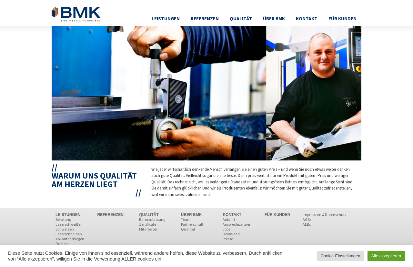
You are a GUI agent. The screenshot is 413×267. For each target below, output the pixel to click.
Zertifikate (147, 224)
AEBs (307, 224)
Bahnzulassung (152, 219)
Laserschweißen (69, 224)
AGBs (307, 219)
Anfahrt (229, 219)
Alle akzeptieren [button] (386, 255)
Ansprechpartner (236, 224)
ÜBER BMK (191, 214)
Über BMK (274, 18)
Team (186, 219)
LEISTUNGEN (67, 214)
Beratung (63, 219)
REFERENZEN (110, 214)
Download (231, 233)
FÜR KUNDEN (277, 214)
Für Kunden (342, 18)
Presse (228, 238)
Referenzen (205, 18)
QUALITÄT (149, 214)
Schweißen (64, 229)
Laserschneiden (68, 233)
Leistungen (166, 18)
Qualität (241, 18)
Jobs (226, 229)
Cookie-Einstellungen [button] (340, 255)
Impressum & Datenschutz (325, 214)
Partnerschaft (192, 224)
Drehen (61, 243)
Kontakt (306, 18)
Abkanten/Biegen (69, 238)
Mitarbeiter (148, 229)
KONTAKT (232, 214)
